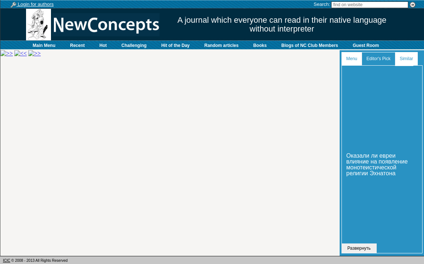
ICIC (6, 260)
